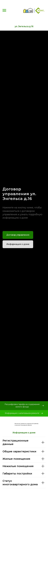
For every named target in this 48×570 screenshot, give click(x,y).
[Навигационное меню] (4, 10)
